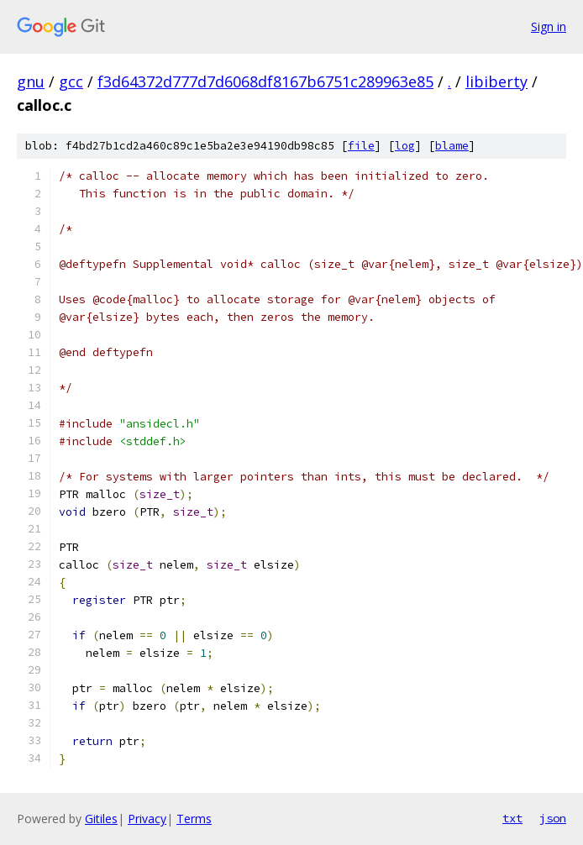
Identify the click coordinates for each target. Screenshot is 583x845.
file (361, 146)
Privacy (147, 819)
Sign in (548, 26)
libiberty (496, 81)
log (405, 146)
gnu (31, 81)
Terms (194, 819)
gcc (71, 81)
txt (512, 818)
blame (452, 146)
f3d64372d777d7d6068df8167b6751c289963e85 (265, 81)
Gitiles (101, 819)
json (552, 818)
